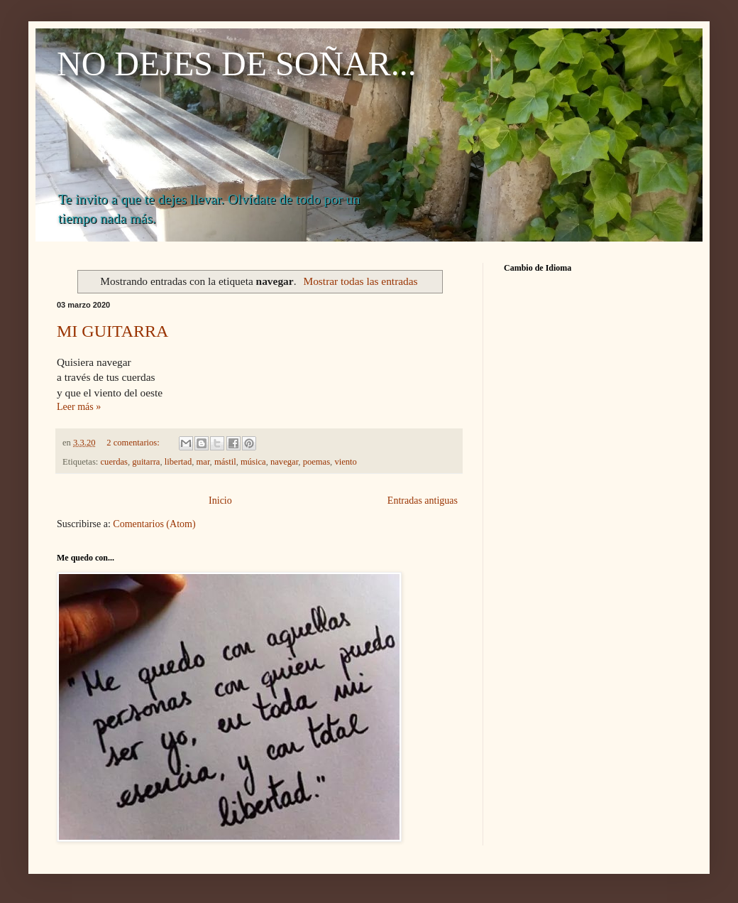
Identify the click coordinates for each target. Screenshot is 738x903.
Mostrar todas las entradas (360, 281)
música (253, 462)
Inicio (220, 500)
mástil (225, 462)
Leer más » (79, 406)
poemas (316, 462)
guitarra (146, 462)
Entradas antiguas (422, 500)
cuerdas (114, 462)
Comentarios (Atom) (154, 524)
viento (345, 462)
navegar (284, 462)
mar (203, 462)
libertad (178, 462)
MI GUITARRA (112, 331)
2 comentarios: (134, 443)
